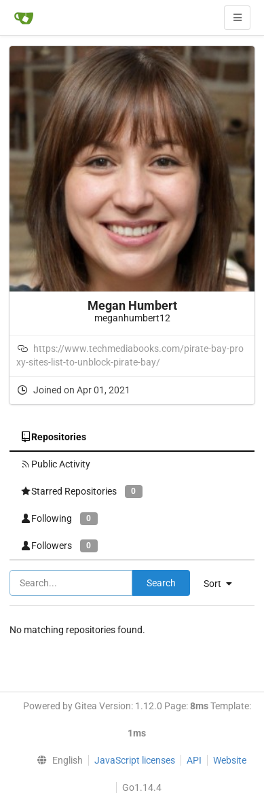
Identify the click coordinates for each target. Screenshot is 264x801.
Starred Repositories (81, 491)
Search (161, 582)
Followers (59, 545)
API (194, 760)
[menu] (56, 760)
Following (59, 518)
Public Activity (55, 464)
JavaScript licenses (134, 760)
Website (229, 760)
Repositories (53, 436)
